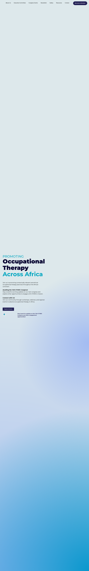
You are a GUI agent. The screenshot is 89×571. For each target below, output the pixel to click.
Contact (67, 3)
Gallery (51, 3)
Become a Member (80, 3)
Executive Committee (20, 3)
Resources (59, 3)
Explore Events (8, 309)
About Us (8, 3)
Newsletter (44, 3)
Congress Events (33, 3)
